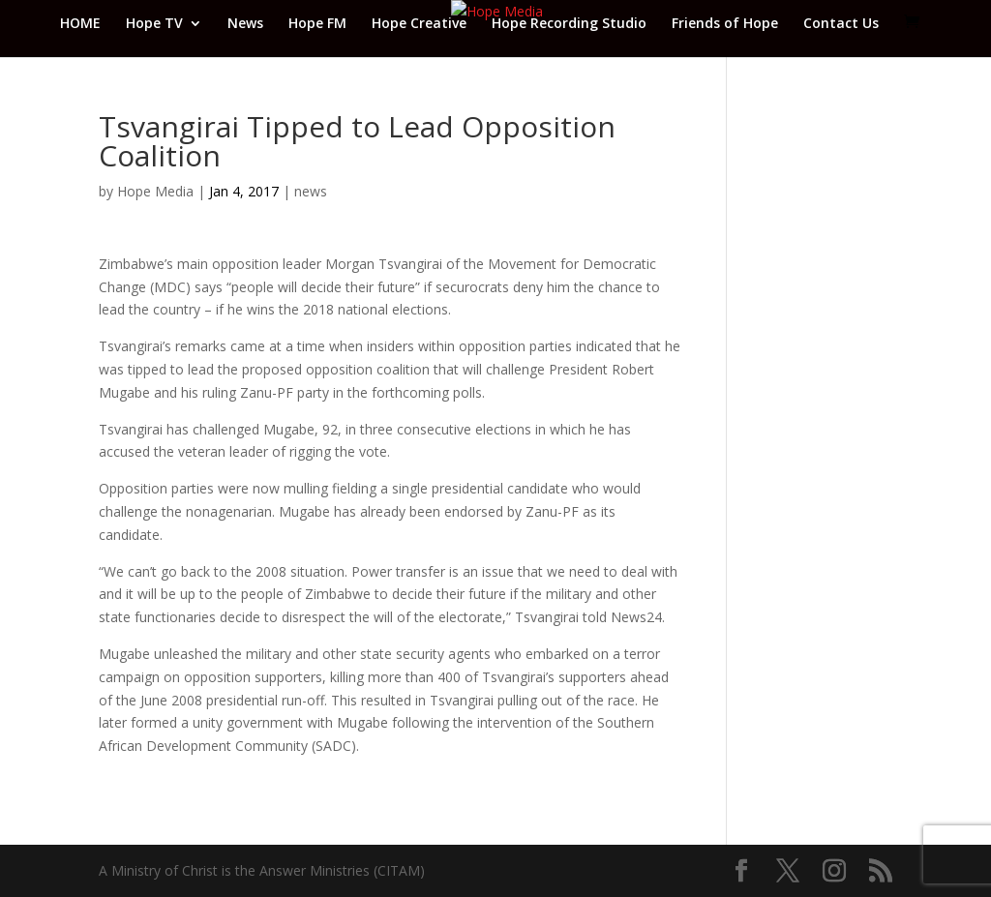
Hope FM (317, 24)
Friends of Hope (725, 24)
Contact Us (841, 24)
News (245, 24)
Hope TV (154, 24)
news (310, 191)
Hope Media (155, 191)
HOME (80, 24)
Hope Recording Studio (569, 24)
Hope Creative (419, 24)
